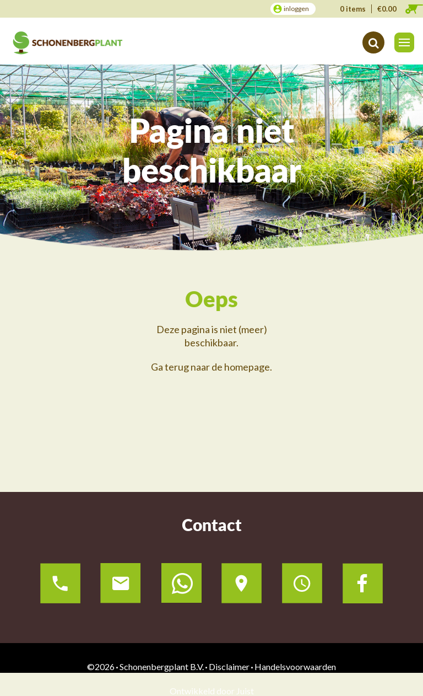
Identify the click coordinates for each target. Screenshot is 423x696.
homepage (247, 367)
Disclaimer (229, 666)
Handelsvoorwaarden (295, 666)
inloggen (296, 8)
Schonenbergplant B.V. (162, 666)
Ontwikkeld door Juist (212, 691)
